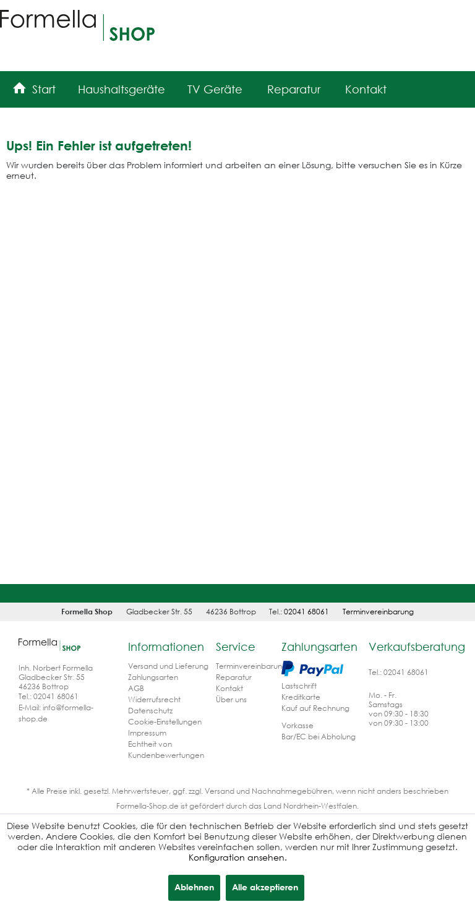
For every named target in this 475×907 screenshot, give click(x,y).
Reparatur (234, 677)
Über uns (231, 699)
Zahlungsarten (153, 677)
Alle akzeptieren (265, 887)
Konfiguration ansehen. (238, 857)
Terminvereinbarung (378, 611)
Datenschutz (150, 710)
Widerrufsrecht (154, 699)
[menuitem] (34, 87)
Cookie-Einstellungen (165, 721)
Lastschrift (299, 685)
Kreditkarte (300, 697)
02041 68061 (306, 611)
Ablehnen (194, 887)
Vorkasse (297, 725)
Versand (219, 791)
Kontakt (229, 688)
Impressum (147, 732)
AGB (136, 688)
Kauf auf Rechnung (315, 708)
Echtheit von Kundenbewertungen (166, 749)
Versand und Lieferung (168, 666)
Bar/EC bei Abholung (318, 736)
